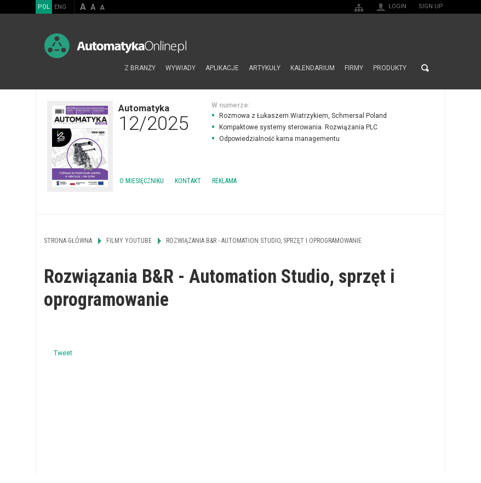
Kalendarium (312, 68)
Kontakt (188, 181)
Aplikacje (222, 68)
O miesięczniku (141, 181)
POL (44, 6)
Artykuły (264, 68)
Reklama (224, 181)
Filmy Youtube (129, 241)
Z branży (140, 68)
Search (425, 68)
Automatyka (153, 117)
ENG (60, 6)
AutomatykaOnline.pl (115, 45)
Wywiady (180, 68)
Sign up (431, 6)
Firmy (354, 68)
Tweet (63, 353)
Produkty (389, 68)
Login (397, 6)
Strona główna (107, 68)
